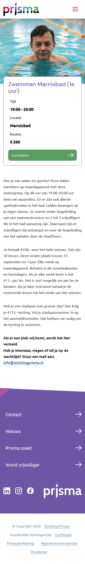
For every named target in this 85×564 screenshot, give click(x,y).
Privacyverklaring (20, 543)
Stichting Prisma (57, 526)
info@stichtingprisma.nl (23, 362)
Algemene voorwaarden (59, 543)
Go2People (63, 534)
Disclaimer (39, 551)
